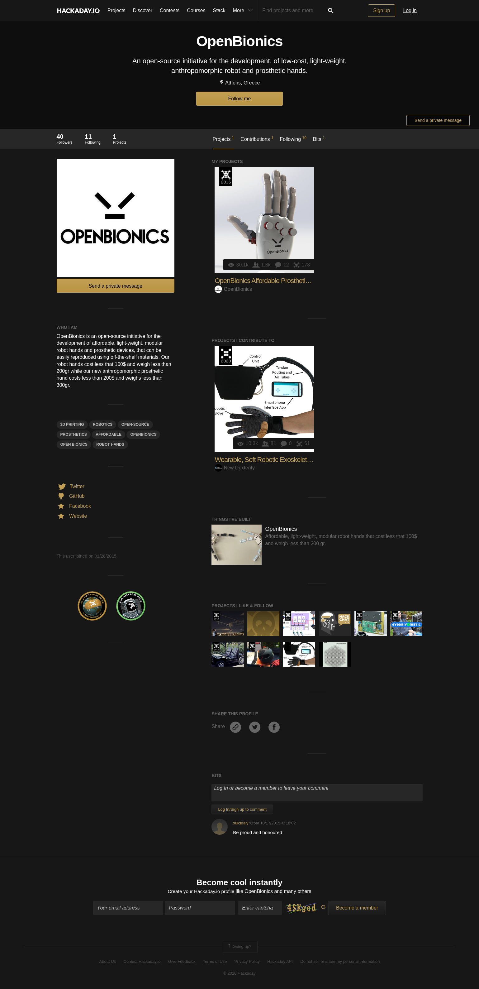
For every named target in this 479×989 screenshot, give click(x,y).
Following (293, 139)
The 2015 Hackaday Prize (225, 176)
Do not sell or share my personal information (340, 961)
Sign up (381, 10)
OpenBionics (233, 289)
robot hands (110, 444)
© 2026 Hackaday (239, 974)
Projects (116, 10)
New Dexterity (235, 467)
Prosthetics (73, 434)
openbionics (143, 434)
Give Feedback (181, 961)
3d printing (72, 424)
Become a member (357, 908)
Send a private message (438, 120)
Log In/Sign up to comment (242, 809)
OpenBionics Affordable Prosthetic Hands (271, 281)
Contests (169, 10)
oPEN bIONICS (74, 444)
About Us (107, 961)
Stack (219, 10)
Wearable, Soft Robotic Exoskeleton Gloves (274, 459)
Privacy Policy (247, 961)
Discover (142, 10)
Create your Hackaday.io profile (201, 891)
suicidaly (240, 823)
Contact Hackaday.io (142, 961)
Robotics (102, 424)
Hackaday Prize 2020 (225, 355)
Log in (410, 10)
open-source (135, 424)
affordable (108, 434)
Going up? (239, 947)
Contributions (256, 139)
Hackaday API (280, 961)
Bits (319, 139)
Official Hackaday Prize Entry (216, 616)
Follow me (239, 98)
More (244, 10)
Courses (196, 10)
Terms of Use (215, 961)
